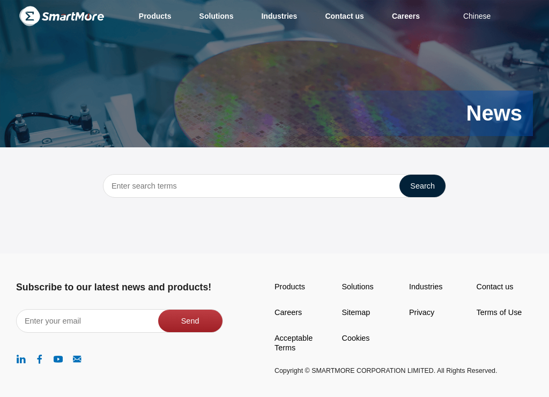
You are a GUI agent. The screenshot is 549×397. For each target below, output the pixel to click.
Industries (425, 286)
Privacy (421, 312)
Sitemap (356, 312)
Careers (288, 312)
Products (289, 286)
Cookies (356, 338)
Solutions (358, 286)
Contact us (495, 286)
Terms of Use (499, 312)
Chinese (477, 16)
